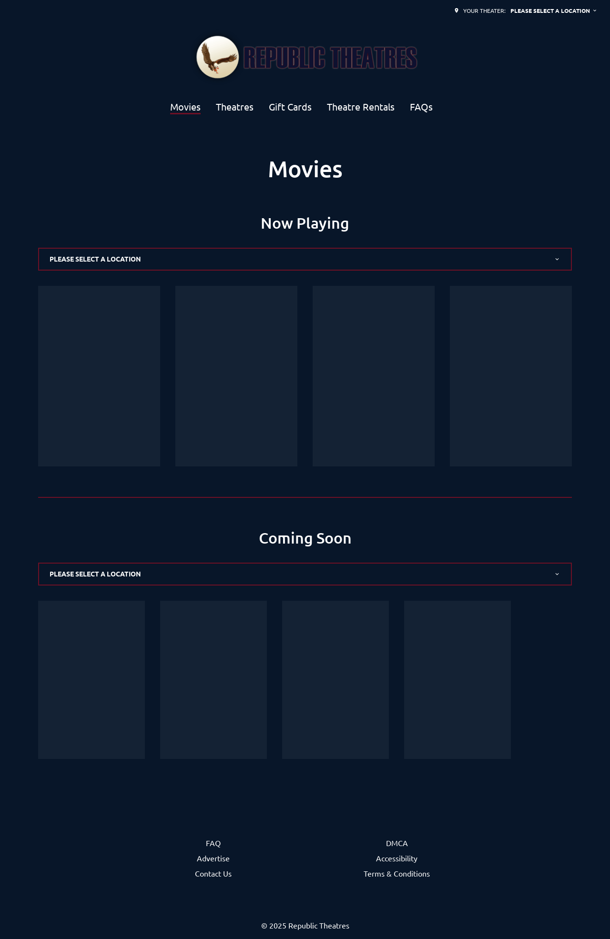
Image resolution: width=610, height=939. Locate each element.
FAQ (213, 843)
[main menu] (301, 106)
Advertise (213, 858)
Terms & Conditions (397, 873)
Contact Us (213, 873)
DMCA (397, 843)
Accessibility (396, 858)
